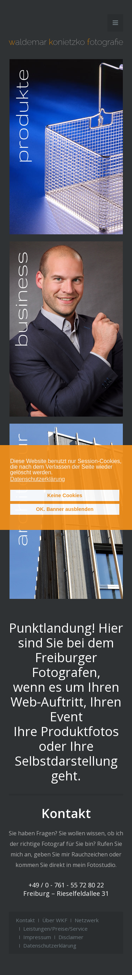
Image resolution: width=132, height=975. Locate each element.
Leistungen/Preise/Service (55, 928)
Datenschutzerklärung (49, 945)
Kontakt (25, 920)
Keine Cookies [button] (64, 495)
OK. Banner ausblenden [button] (64, 509)
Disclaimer (70, 937)
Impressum (37, 937)
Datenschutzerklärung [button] (37, 479)
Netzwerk (87, 920)
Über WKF (54, 920)
